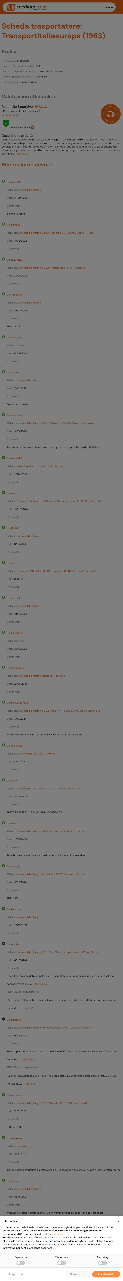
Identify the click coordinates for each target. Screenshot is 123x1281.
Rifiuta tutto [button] (77, 1274)
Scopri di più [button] (16, 1274)
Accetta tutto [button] (106, 1274)
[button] (118, 1221)
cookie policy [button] (56, 1234)
